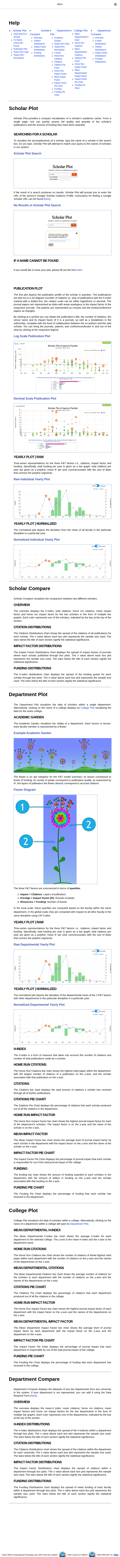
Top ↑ (117, 1555)
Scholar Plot (19, 30)
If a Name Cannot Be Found (18, 43)
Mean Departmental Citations (81, 52)
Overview (38, 38)
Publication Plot (20, 49)
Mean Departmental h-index (82, 37)
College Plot (81, 30)
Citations (58, 62)
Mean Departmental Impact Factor (81, 73)
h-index (57, 53)
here (47, 198)
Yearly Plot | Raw (21, 52)
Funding (58, 89)
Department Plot (79, 1223)
